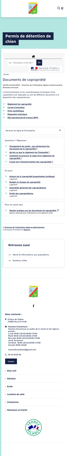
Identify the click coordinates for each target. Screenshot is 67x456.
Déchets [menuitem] (10, 378)
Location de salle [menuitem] (14, 394)
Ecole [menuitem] (9, 386)
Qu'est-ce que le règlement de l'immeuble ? (29, 152)
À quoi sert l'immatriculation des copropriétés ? (31, 162)
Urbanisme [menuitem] (12, 402)
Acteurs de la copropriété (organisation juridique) (32, 176)
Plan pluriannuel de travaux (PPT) (23, 118)
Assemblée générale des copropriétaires (27, 188)
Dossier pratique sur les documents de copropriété (34, 210)
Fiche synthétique (16, 111)
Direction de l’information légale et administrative (24, 227)
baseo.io (27, 230)
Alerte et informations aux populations (28, 254)
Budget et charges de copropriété (24, 182)
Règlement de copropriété (19, 104)
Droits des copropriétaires (21, 193)
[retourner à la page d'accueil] (33, 8)
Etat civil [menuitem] (10, 370)
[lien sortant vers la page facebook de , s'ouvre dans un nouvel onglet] (33, 306)
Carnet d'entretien (16, 107)
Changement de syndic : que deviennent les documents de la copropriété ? (29, 147)
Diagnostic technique (17, 114)
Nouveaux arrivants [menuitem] (16, 410)
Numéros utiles (17, 260)
